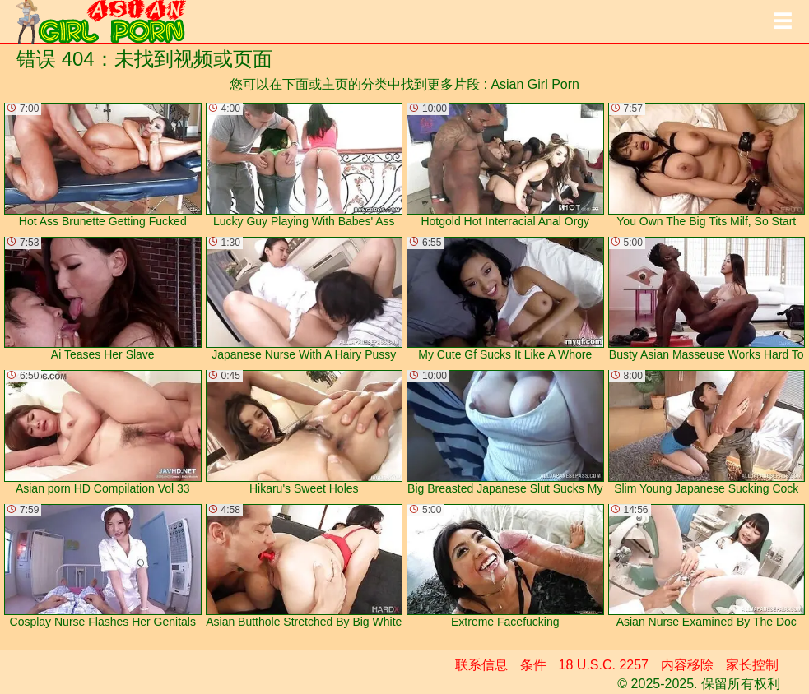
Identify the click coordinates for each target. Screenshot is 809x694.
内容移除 (687, 665)
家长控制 (752, 665)
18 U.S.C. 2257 (604, 665)
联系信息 (481, 665)
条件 (533, 665)
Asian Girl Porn (535, 84)
